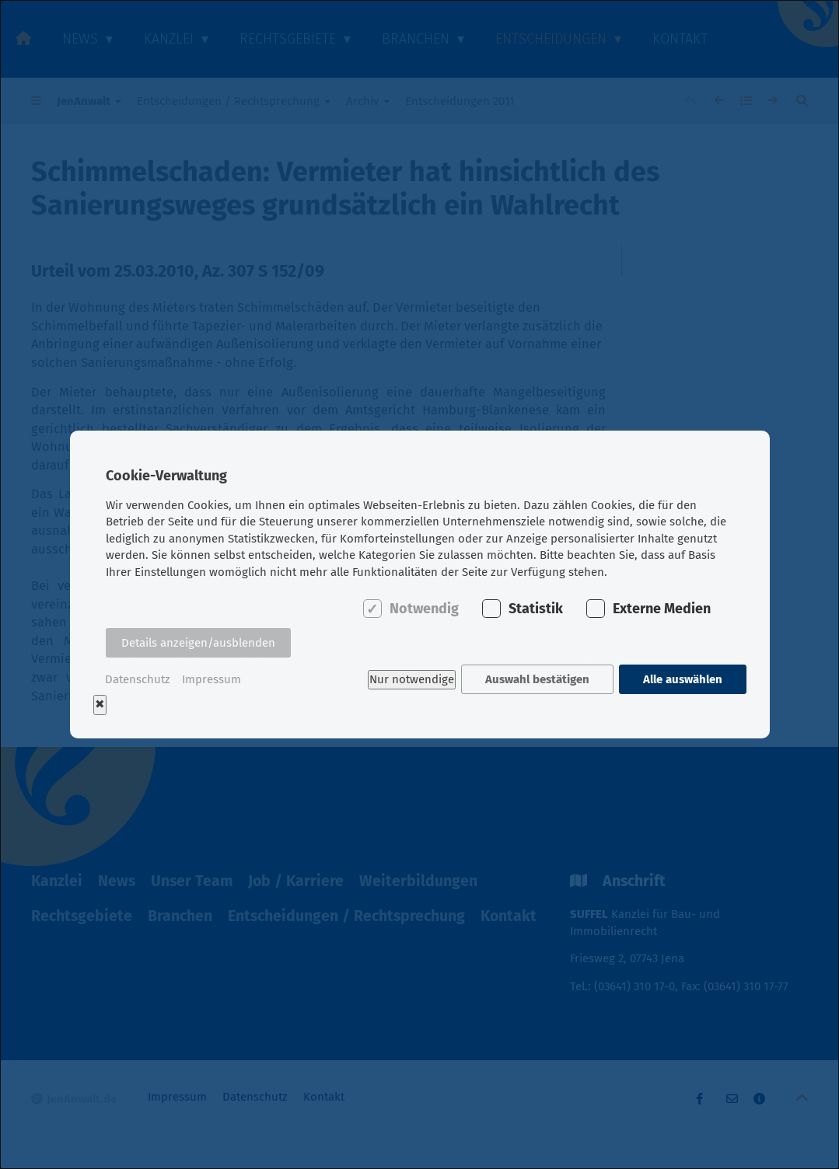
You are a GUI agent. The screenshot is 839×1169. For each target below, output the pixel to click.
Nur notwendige (411, 679)
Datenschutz (137, 679)
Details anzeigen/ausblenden (198, 644)
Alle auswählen (682, 679)
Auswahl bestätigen (536, 679)
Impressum (211, 679)
